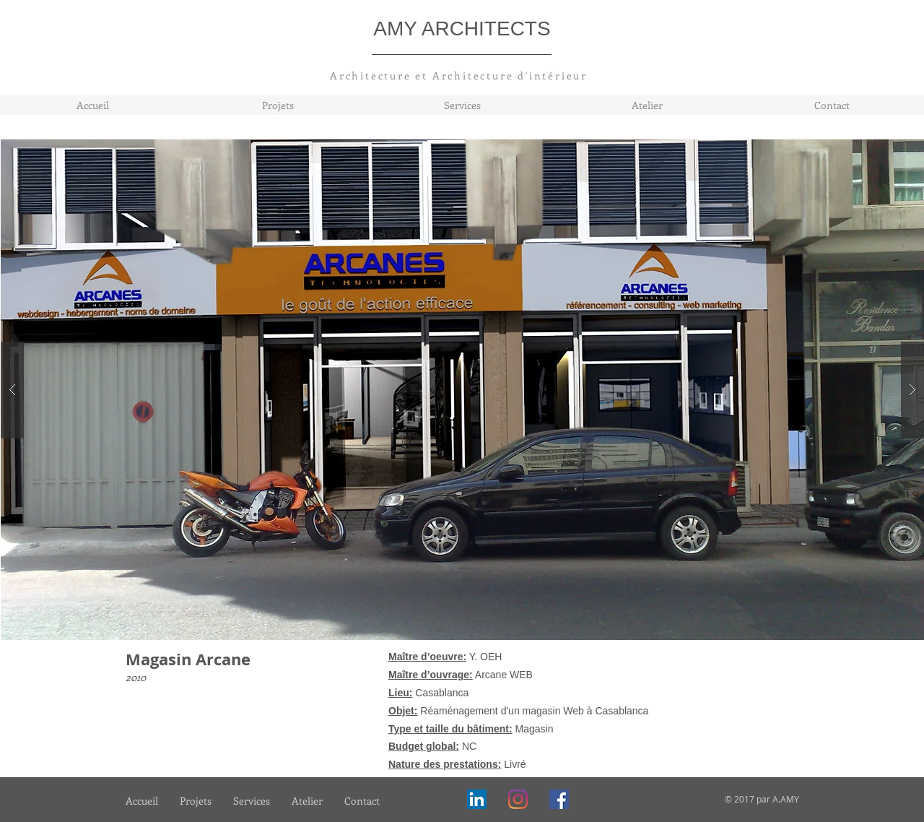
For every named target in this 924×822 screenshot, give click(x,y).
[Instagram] (518, 799)
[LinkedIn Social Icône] (477, 799)
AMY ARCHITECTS (461, 28)
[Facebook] (559, 799)
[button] (463, 389)
